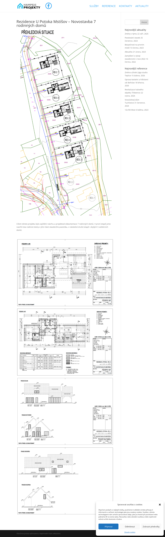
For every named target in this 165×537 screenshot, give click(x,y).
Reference (109, 6)
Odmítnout (130, 526)
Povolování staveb (132, 38)
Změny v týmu (131, 34)
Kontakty (125, 6)
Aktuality (141, 6)
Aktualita (128, 52)
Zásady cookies (129, 532)
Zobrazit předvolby (151, 526)
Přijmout (108, 526)
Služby (94, 6)
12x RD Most (130, 110)
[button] (160, 504)
